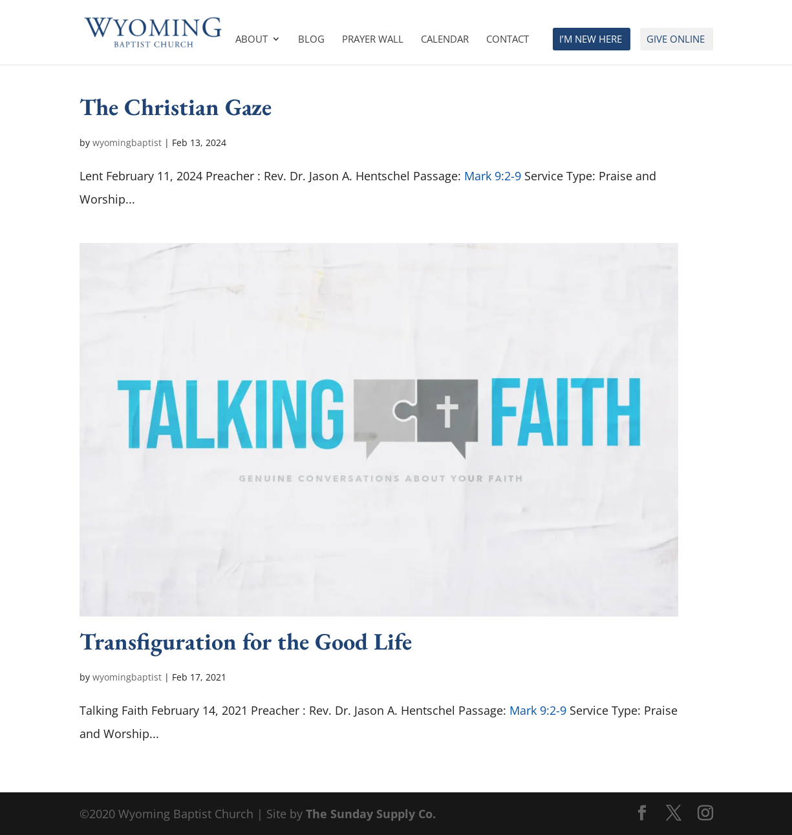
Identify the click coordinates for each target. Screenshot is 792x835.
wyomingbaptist (127, 142)
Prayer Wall (372, 39)
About (251, 39)
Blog (311, 39)
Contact (507, 39)
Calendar (445, 39)
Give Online (676, 39)
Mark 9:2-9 (492, 176)
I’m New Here (590, 39)
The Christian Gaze (176, 106)
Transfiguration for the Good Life (246, 641)
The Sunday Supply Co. (371, 813)
